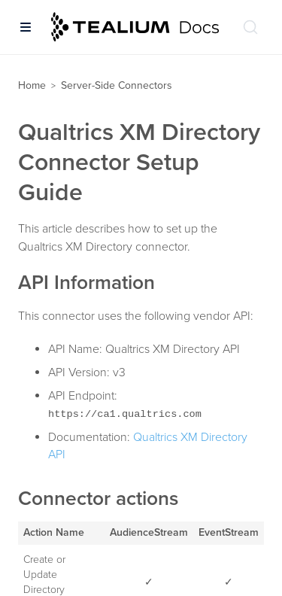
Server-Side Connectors (116, 85)
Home (32, 85)
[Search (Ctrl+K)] (250, 27)
